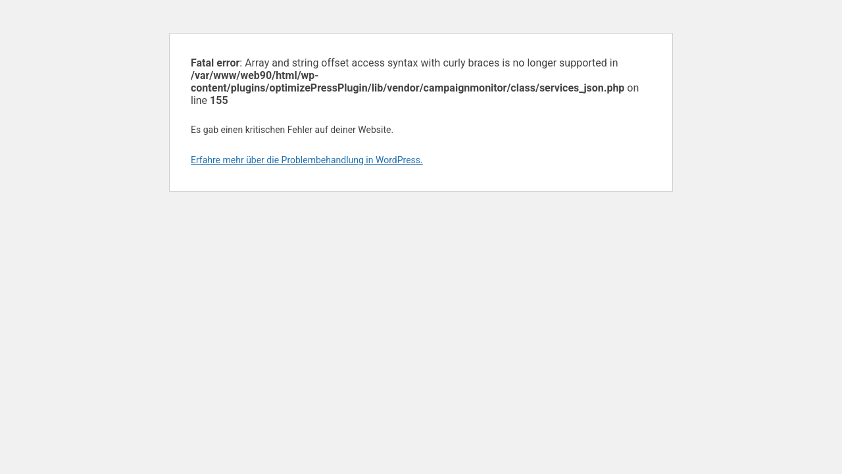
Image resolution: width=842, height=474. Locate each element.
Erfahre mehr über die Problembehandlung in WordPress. (307, 160)
